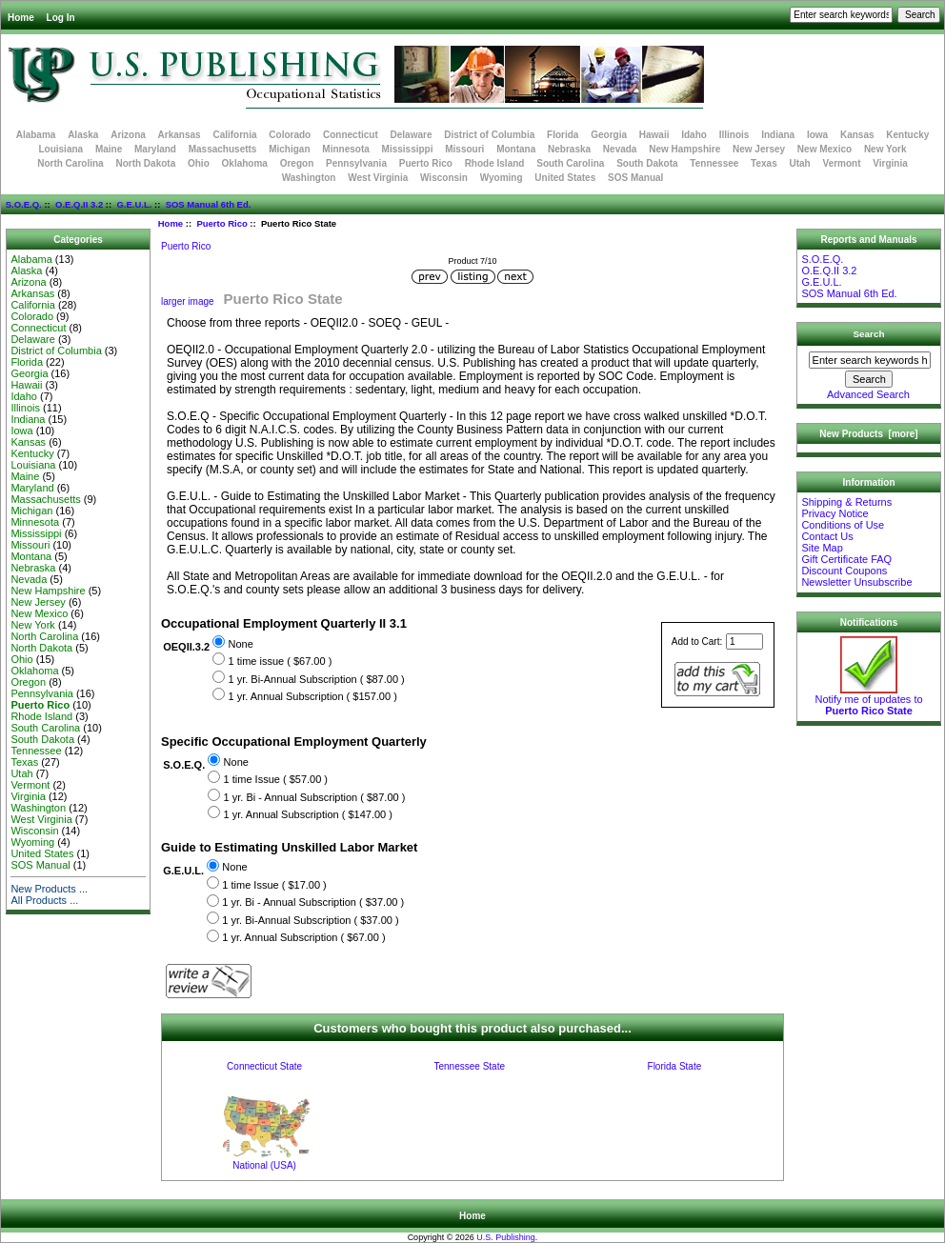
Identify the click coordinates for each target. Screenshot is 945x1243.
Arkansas (179, 135)
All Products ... (44, 900)
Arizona (128, 135)
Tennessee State (469, 1066)
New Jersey (759, 149)
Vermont (842, 163)
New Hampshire (684, 149)
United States (564, 177)
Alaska (83, 135)
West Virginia (378, 177)
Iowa (817, 135)
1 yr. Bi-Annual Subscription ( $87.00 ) (316, 679)
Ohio (199, 163)
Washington (309, 177)
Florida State (675, 1066)
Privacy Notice (834, 513)
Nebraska (569, 149)
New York (885, 149)
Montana (515, 149)
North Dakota (145, 163)
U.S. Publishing (505, 1237)
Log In (61, 17)
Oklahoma (245, 163)
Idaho (694, 135)
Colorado (290, 135)
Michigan (289, 149)
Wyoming (501, 177)
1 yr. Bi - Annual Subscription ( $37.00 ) (313, 903)
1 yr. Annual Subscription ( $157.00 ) (312, 696)
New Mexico (824, 149)
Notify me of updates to (868, 700)
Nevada (620, 149)
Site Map (821, 547)
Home (21, 17)
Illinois (734, 135)
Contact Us (827, 536)
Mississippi (407, 149)
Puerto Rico (221, 223)
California (234, 135)
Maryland (155, 149)
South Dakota (646, 163)
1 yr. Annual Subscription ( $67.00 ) (303, 938)
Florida (562, 135)
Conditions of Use (842, 525)
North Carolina (70, 163)
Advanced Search (868, 394)
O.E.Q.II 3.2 (79, 204)
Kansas (857, 135)
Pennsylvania (356, 163)
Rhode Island (495, 163)
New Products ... (49, 888)
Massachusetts (223, 149)
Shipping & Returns (846, 502)
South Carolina (570, 163)
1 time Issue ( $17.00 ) (274, 885)
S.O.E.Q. (24, 204)
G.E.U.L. (133, 204)
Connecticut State (264, 1066)
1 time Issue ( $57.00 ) (276, 779)
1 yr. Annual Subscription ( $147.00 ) (308, 814)
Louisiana (60, 149)
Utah (800, 163)
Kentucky (907, 135)
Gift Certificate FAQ (846, 559)
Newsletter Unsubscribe (856, 582)
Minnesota (345, 149)
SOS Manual (635, 177)
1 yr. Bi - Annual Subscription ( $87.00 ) (315, 797)
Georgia (609, 135)
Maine (108, 149)
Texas (764, 163)
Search (869, 334)
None (240, 644)
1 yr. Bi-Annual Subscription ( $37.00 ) (310, 920)
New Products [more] (868, 434)
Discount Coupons (844, 570)
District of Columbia (489, 135)
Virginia (890, 163)
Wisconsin (444, 177)
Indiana (777, 135)
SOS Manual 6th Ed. (208, 204)
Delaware (411, 135)
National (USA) (264, 1165)
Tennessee (714, 163)
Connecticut (350, 135)
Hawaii (654, 135)
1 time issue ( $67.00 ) (280, 661)
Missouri (464, 149)
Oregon (297, 163)
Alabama (36, 135)
